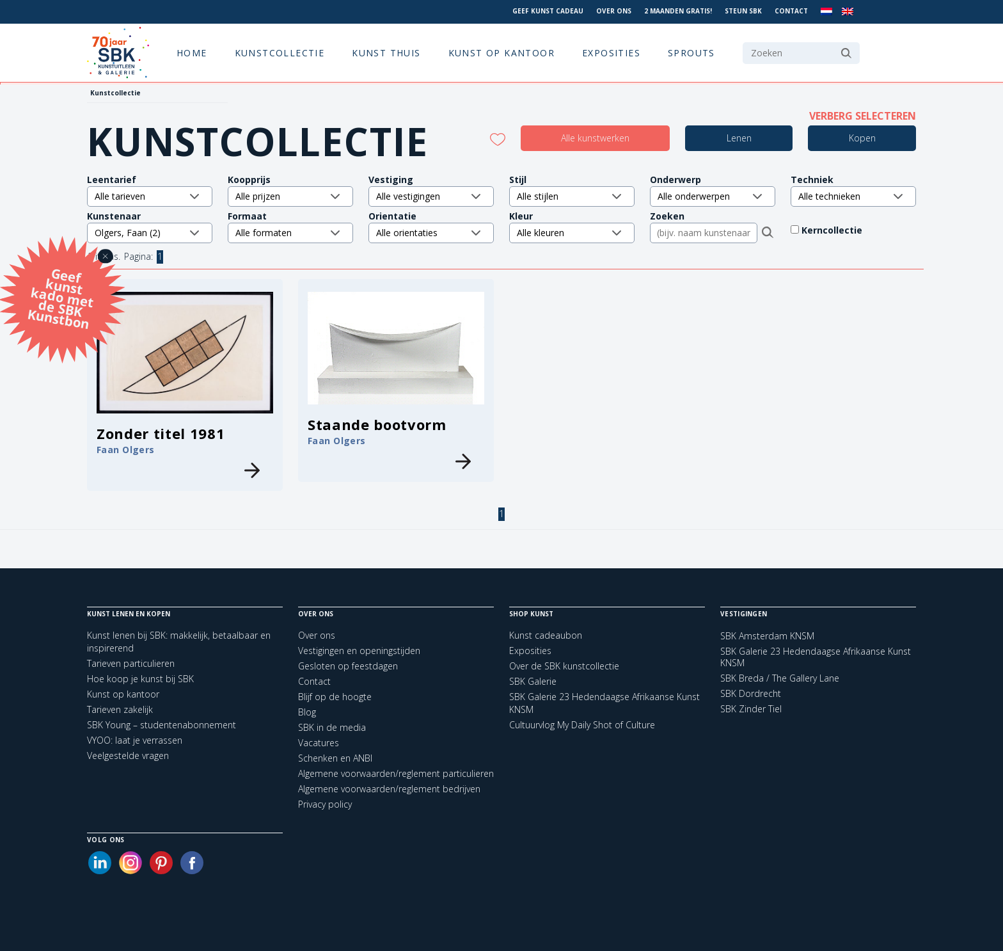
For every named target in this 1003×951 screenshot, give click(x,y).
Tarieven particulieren (131, 663)
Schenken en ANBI (335, 758)
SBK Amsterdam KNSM (767, 636)
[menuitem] (826, 12)
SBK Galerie (533, 681)
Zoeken (667, 216)
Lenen (739, 138)
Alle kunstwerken (595, 138)
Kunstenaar (114, 216)
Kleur (521, 216)
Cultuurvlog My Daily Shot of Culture (582, 725)
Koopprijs (249, 179)
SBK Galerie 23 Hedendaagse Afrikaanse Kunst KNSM (815, 657)
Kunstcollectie (280, 53)
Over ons (613, 10)
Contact (791, 10)
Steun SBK (743, 10)
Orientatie (392, 216)
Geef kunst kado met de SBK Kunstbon (60, 297)
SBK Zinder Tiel (751, 709)
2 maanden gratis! (678, 10)
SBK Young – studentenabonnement (161, 725)
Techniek (812, 179)
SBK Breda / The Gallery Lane (779, 678)
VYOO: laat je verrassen (134, 740)
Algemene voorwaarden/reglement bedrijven (389, 789)
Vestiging (390, 179)
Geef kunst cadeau (547, 10)
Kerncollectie (840, 230)
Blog (307, 712)
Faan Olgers (126, 450)
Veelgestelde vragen (128, 755)
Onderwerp (675, 179)
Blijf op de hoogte (335, 697)
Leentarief (111, 179)
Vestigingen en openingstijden (359, 650)
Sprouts (691, 53)
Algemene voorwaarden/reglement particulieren (396, 773)
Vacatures (318, 743)
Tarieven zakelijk (120, 709)
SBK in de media (332, 727)
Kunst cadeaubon (545, 635)
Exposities (611, 53)
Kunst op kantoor (501, 53)
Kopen (862, 138)
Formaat (247, 216)
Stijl (517, 179)
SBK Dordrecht (750, 693)
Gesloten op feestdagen (348, 666)
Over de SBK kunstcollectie (564, 666)
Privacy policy (325, 804)
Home (192, 53)
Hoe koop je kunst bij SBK (140, 679)
